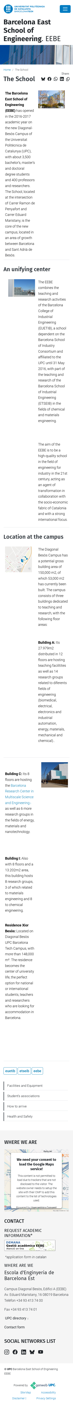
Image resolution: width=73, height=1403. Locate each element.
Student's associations (23, 1096)
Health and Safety (20, 1116)
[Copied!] (67, 79)
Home (7, 69)
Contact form (14, 1327)
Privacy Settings (46, 1398)
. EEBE (32, 30)
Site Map (25, 1392)
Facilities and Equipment (24, 1086)
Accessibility (48, 1392)
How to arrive (17, 1106)
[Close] (65, 9)
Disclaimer (18, 1398)
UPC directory (15, 1318)
